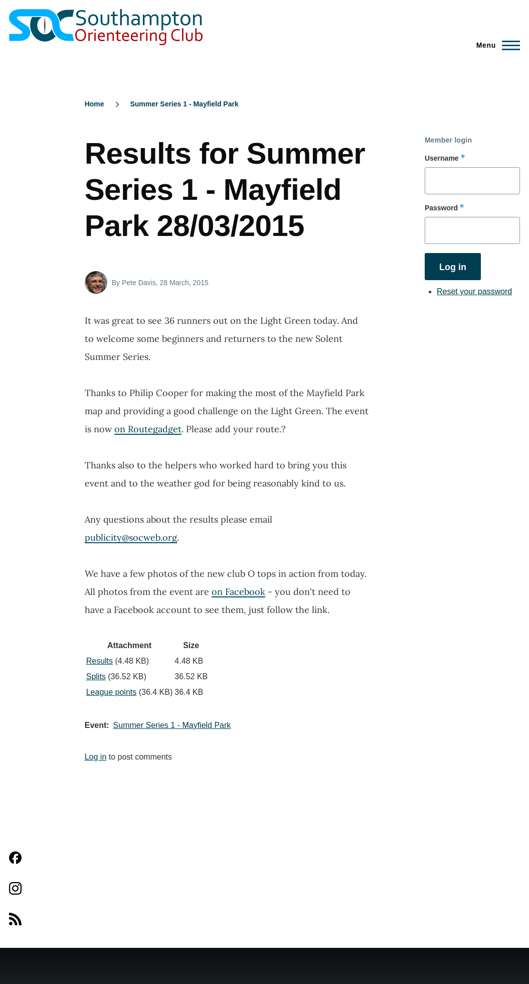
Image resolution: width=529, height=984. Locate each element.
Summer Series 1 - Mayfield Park (184, 104)
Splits (96, 676)
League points (111, 692)
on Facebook (238, 591)
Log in (96, 757)
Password (441, 208)
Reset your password (474, 291)
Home (94, 104)
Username (442, 158)
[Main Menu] (495, 45)
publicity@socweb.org (131, 537)
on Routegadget (148, 429)
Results (99, 661)
